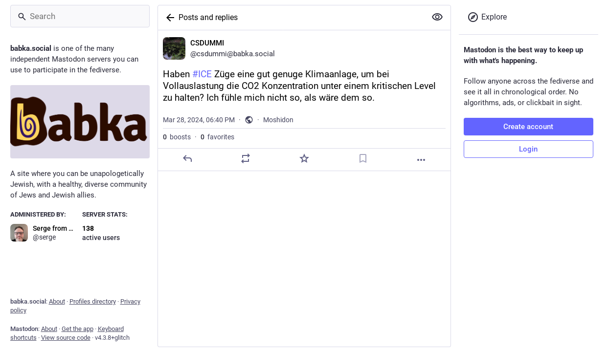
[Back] (168, 17)
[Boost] (245, 158)
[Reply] (187, 158)
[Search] (80, 16)
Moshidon (278, 120)
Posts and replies (208, 17)
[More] (421, 160)
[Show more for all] (437, 17)
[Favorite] (304, 158)
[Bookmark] (362, 158)
